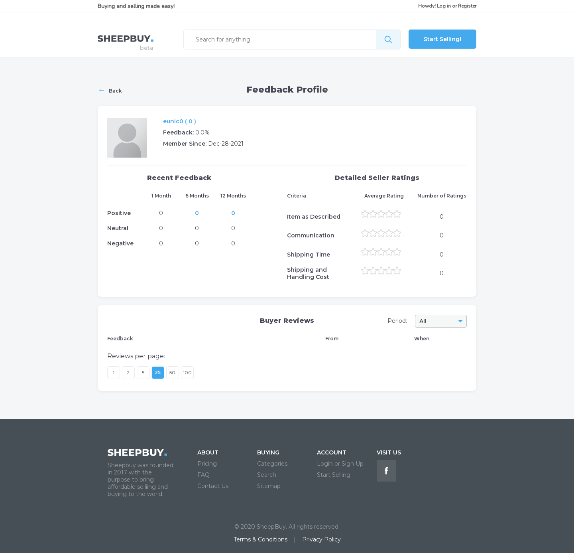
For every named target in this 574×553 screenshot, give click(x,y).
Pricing (207, 463)
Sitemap (269, 486)
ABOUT (207, 452)
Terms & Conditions (260, 539)
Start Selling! (442, 39)
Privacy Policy (321, 539)
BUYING (268, 452)
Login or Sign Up (340, 463)
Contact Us (212, 486)
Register (467, 6)
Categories (272, 463)
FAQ (203, 474)
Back (110, 90)
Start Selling (333, 474)
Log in (444, 6)
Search (266, 474)
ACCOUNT (331, 452)
